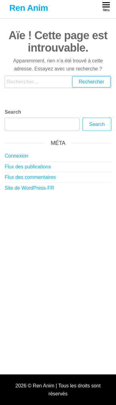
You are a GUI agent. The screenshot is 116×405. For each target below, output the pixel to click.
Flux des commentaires (30, 177)
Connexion (16, 155)
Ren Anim (28, 8)
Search (13, 112)
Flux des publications (28, 166)
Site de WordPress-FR (29, 188)
